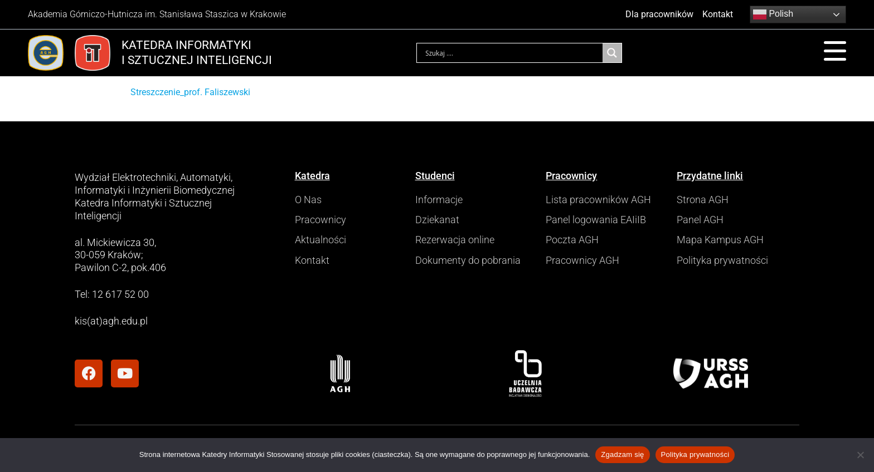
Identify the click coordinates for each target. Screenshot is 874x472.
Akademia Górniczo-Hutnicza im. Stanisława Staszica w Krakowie (157, 14)
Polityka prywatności (695, 454)
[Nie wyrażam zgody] (860, 454)
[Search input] (512, 52)
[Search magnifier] (612, 52)
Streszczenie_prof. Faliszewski (190, 92)
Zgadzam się (622, 454)
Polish (773, 14)
